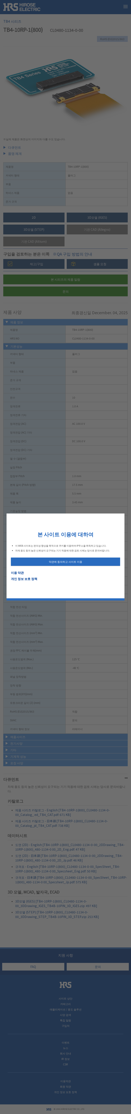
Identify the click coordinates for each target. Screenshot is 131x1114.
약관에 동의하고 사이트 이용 (65, 561)
